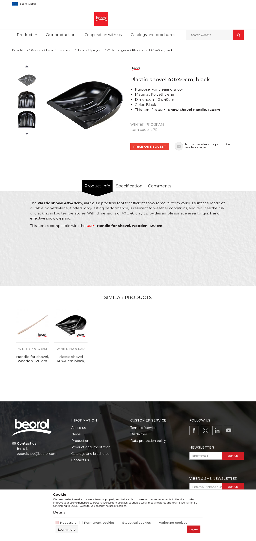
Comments (159, 186)
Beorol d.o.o (20, 50)
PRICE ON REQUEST (149, 146)
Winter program (118, 50)
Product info (97, 186)
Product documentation (90, 447)
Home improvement (60, 50)
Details (59, 512)
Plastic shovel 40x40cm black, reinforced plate (71, 361)
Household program (90, 50)
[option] (27, 80)
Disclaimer (138, 434)
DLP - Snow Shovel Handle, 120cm (189, 109)
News (75, 434)
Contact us (80, 460)
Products (37, 50)
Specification (129, 186)
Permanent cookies (99, 522)
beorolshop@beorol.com (37, 454)
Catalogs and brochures (90, 454)
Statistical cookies (136, 522)
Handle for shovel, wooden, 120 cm (32, 359)
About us (78, 428)
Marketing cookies (172, 522)
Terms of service (143, 428)
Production (80, 441)
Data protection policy (148, 441)
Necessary (68, 522)
